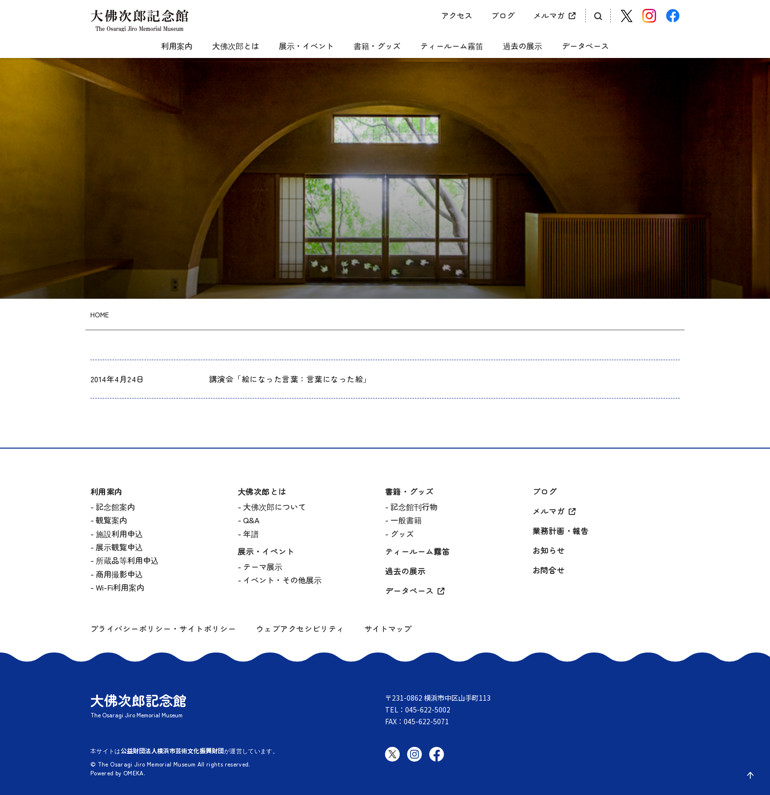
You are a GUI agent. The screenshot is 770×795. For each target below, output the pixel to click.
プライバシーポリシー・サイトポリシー (163, 628)
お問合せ (548, 570)
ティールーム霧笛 (451, 46)
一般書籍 (406, 519)
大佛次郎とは (235, 46)
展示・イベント (306, 46)
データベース (585, 46)
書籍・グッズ (377, 46)
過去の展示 (522, 46)
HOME (99, 314)
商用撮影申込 (119, 573)
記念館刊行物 (414, 506)
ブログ (503, 15)
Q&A (251, 519)
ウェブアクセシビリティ (300, 628)
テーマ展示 (262, 566)
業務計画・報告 (560, 531)
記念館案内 (115, 506)
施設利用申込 (119, 533)
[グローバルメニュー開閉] (97, 37)
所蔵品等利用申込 (127, 560)
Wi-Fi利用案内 (120, 587)
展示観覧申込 (119, 546)
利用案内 (176, 46)
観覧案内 (111, 519)
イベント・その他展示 (282, 579)
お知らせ (548, 551)
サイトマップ (388, 628)
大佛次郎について (274, 506)
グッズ (402, 533)
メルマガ (549, 15)
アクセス (456, 15)
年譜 (251, 533)
